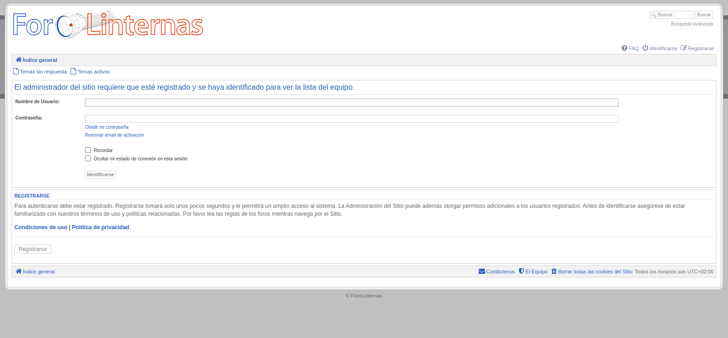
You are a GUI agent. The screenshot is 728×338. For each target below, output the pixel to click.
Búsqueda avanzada (692, 24)
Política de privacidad (100, 227)
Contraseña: (28, 117)
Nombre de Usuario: (37, 101)
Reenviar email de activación (114, 135)
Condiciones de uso (40, 227)
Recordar (99, 150)
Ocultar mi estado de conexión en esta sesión (136, 158)
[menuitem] (629, 48)
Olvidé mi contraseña (107, 127)
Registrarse (33, 249)
